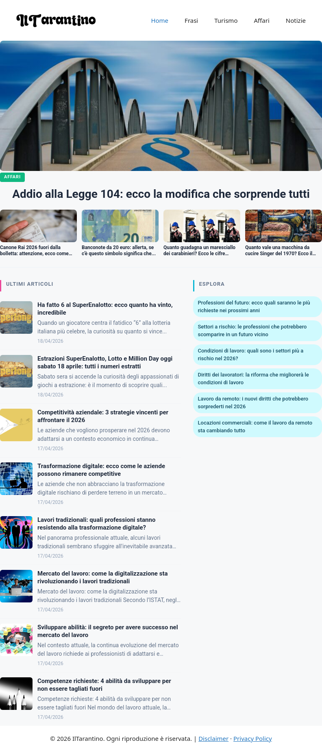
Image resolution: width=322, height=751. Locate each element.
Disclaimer (213, 738)
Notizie (296, 20)
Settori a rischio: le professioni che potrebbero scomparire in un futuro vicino (252, 331)
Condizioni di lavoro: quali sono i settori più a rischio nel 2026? (251, 355)
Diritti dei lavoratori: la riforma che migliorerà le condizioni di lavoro (253, 379)
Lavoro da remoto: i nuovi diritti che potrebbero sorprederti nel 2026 (253, 403)
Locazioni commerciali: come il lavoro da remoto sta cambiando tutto (255, 427)
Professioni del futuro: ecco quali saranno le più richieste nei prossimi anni (254, 307)
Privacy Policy (252, 738)
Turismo (225, 20)
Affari (261, 20)
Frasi (191, 20)
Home (159, 20)
